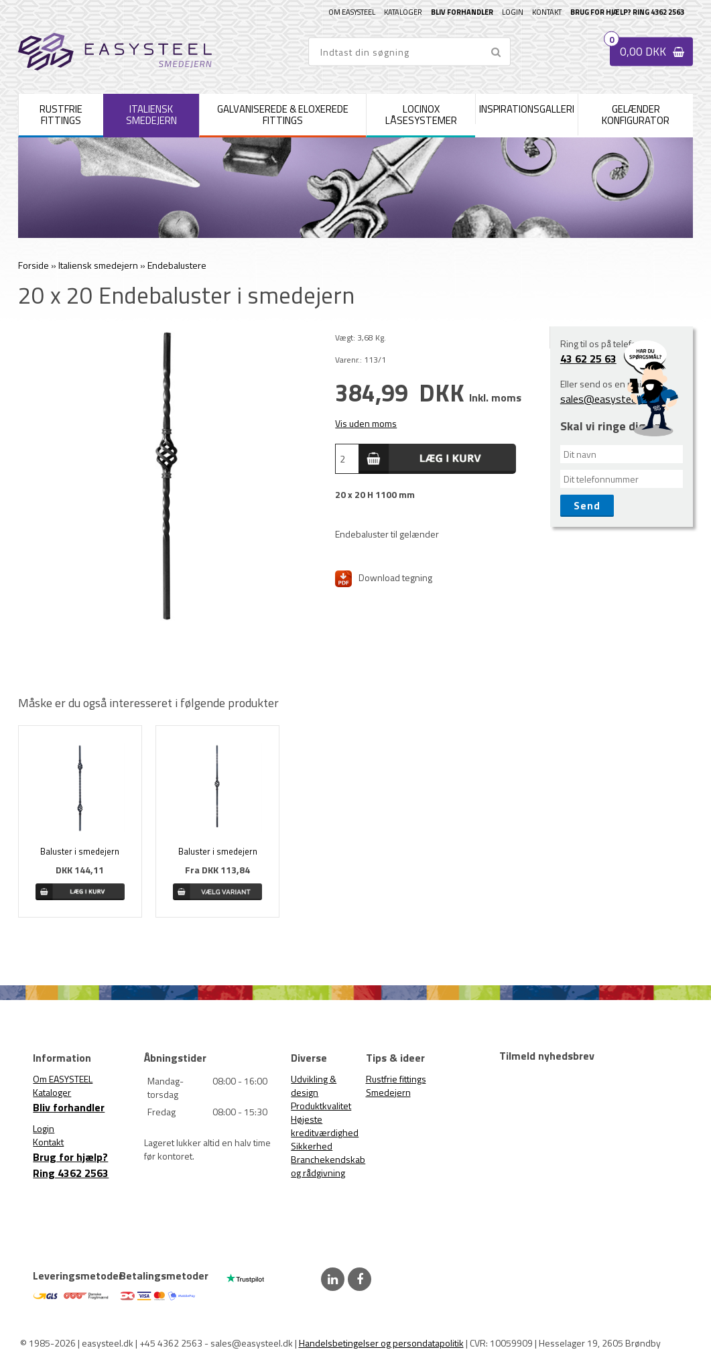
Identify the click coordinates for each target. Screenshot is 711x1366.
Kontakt (547, 12)
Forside (33, 265)
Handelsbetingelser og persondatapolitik (381, 1343)
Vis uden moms (366, 423)
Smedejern (388, 1092)
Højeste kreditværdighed (325, 1125)
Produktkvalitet (321, 1106)
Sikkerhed (311, 1146)
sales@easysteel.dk (605, 399)
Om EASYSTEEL (351, 12)
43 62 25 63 (588, 359)
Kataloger (403, 12)
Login (512, 12)
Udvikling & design (313, 1085)
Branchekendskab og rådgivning (328, 1166)
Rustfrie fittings (396, 1079)
